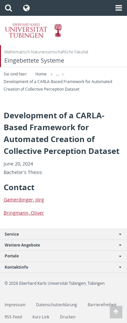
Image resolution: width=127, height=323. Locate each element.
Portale (60, 256)
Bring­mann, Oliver (24, 213)
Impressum (15, 305)
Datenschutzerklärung (56, 305)
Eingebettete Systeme (34, 60)
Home (41, 74)
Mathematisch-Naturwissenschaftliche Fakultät (46, 52)
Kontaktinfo (60, 267)
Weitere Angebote (60, 245)
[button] (8, 8)
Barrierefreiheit (102, 305)
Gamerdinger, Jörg (24, 199)
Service (60, 234)
